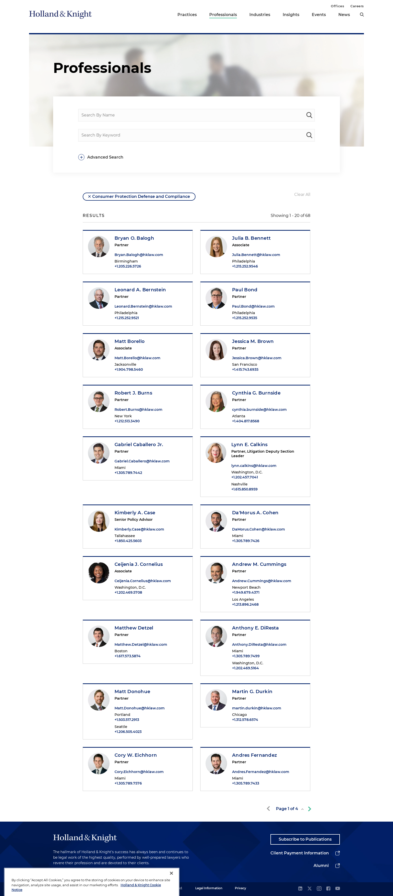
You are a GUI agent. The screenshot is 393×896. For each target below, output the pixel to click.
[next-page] (308, 809)
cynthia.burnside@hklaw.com (259, 409)
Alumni (321, 865)
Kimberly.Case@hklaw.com (139, 529)
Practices (187, 14)
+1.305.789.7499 (246, 656)
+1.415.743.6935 (245, 369)
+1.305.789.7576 (128, 783)
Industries (259, 14)
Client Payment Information (299, 853)
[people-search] (309, 115)
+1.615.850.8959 (244, 489)
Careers (357, 6)
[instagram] (319, 889)
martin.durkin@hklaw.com (256, 708)
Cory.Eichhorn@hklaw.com (139, 772)
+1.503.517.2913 (127, 719)
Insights (291, 14)
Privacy (240, 888)
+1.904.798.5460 (129, 369)
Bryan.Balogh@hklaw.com (139, 254)
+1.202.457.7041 (244, 477)
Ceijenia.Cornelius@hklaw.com (143, 581)
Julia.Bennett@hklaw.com (256, 254)
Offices (337, 6)
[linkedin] (300, 889)
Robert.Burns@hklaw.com (138, 409)
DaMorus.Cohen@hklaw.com (258, 529)
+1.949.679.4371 (245, 592)
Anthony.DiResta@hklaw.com (259, 644)
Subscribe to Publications (305, 839)
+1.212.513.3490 (127, 421)
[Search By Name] (196, 115)
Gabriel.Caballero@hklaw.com (142, 461)
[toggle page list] (302, 809)
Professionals (223, 14)
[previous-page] (269, 809)
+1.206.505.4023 (128, 731)
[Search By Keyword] (196, 135)
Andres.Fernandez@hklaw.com (260, 772)
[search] (362, 14)
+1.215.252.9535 (244, 318)
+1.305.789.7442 (128, 472)
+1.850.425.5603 (128, 541)
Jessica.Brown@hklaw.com (256, 358)
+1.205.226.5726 (128, 266)
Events (319, 14)
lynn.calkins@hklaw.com (253, 465)
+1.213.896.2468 (245, 604)
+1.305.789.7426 (245, 541)
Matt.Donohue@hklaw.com (140, 708)
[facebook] (328, 889)
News (344, 14)
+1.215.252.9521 (127, 318)
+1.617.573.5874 (128, 656)
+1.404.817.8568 (245, 421)
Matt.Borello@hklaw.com (137, 358)
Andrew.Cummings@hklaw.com (261, 581)
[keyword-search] (309, 135)
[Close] (171, 885)
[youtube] (337, 889)
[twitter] (309, 889)
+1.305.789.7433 (245, 783)
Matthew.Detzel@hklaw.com (141, 644)
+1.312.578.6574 (245, 719)
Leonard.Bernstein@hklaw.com (143, 306)
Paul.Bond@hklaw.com (253, 306)
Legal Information (208, 888)
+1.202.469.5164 (245, 668)
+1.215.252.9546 (245, 266)
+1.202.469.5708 (128, 592)
